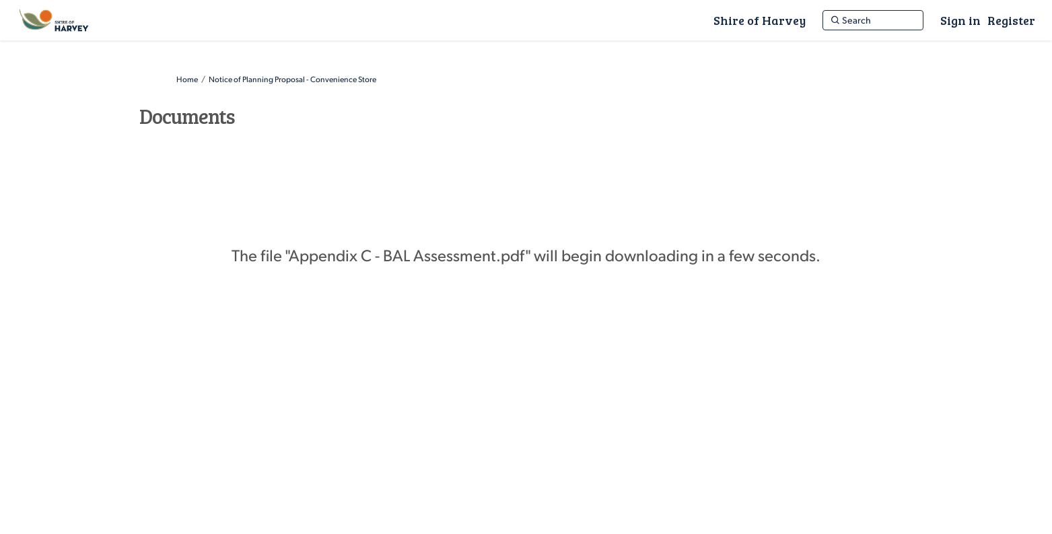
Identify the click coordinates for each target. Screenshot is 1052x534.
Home (187, 79)
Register (1011, 20)
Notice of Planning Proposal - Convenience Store (292, 79)
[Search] (872, 20)
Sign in (960, 20)
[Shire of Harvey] (759, 20)
